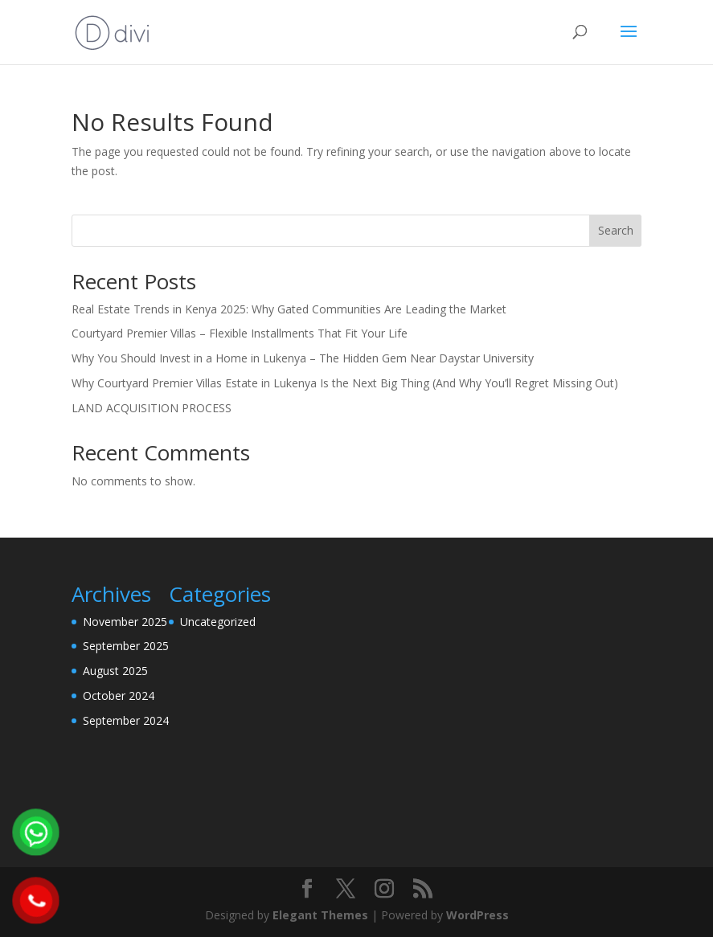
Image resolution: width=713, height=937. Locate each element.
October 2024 (118, 695)
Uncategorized (218, 621)
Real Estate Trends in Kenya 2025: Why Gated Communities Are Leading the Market (289, 309)
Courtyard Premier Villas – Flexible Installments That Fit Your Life (240, 333)
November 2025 (125, 621)
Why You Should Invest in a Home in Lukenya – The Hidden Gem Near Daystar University (303, 358)
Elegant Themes (320, 915)
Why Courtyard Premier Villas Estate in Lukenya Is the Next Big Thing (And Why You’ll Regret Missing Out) (345, 383)
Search (615, 230)
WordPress (477, 915)
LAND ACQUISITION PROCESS (152, 407)
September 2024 (126, 720)
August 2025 (115, 670)
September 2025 (126, 645)
